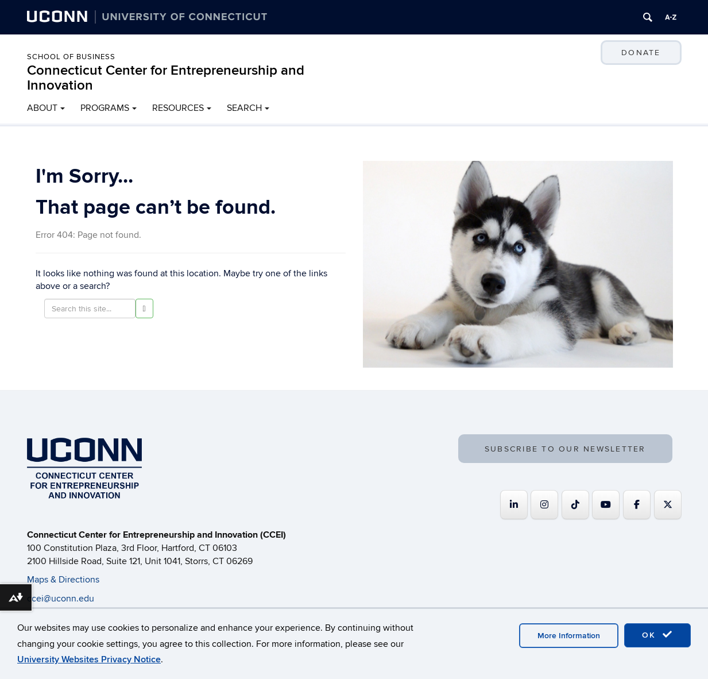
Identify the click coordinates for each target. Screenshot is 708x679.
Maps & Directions (63, 579)
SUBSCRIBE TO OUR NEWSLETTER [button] (565, 449)
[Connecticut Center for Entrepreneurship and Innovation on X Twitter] (668, 504)
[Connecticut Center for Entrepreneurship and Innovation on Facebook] (637, 504)
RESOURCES (178, 108)
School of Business (71, 56)
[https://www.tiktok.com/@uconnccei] (575, 504)
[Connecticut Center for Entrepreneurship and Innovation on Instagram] (544, 504)
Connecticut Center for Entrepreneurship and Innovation (165, 78)
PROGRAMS (104, 108)
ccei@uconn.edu (60, 598)
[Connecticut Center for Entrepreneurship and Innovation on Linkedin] (514, 504)
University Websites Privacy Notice (89, 659)
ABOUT (42, 108)
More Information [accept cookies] (568, 636)
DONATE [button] (640, 52)
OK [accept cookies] (657, 635)
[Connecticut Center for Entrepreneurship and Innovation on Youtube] (606, 504)
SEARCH (244, 108)
